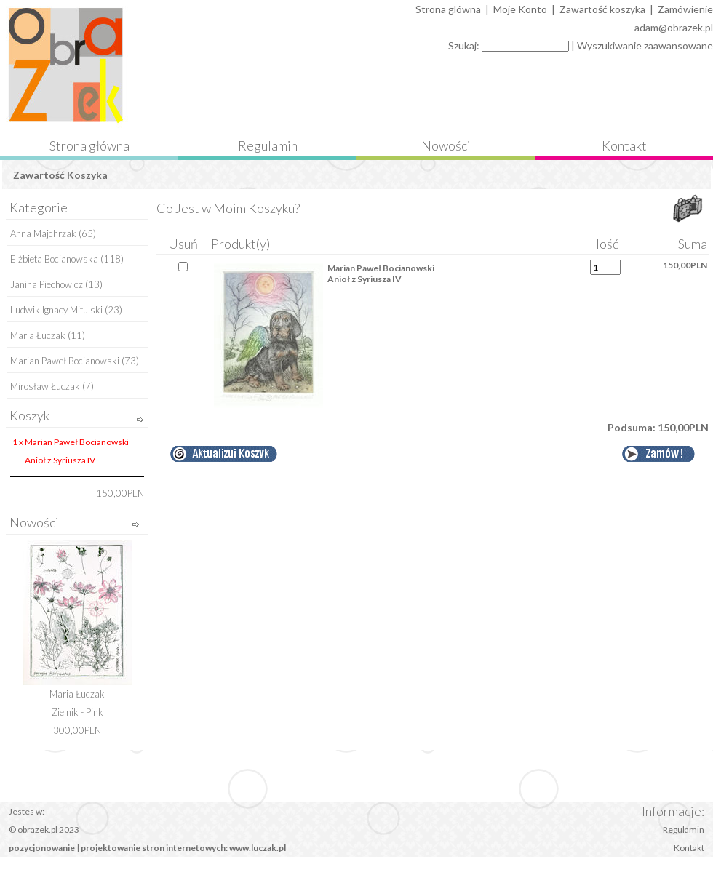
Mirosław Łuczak (45, 386)
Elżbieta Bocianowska (54, 259)
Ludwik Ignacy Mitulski (56, 310)
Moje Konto (520, 9)
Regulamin (268, 145)
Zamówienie (685, 9)
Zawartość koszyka (602, 9)
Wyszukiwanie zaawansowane (645, 45)
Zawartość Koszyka (60, 175)
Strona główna (89, 145)
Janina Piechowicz (46, 284)
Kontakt (624, 145)
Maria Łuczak (37, 335)
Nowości (446, 145)
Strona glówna (448, 9)
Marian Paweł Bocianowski (64, 361)
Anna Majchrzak (43, 233)
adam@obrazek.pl (673, 27)
